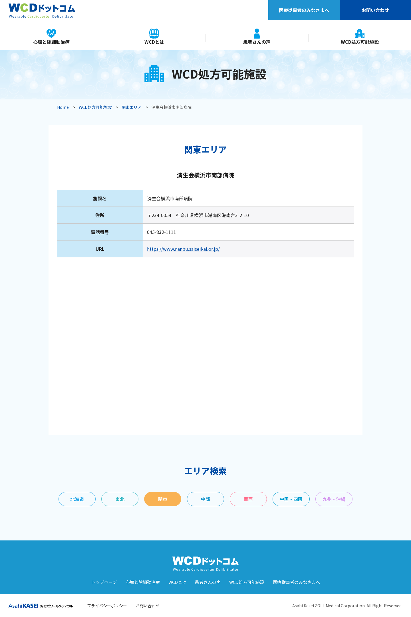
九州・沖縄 (334, 499)
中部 (205, 499)
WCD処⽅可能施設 (246, 582)
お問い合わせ (375, 10)
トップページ (104, 582)
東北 (119, 499)
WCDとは (177, 582)
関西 (248, 499)
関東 (162, 499)
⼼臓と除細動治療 (143, 582)
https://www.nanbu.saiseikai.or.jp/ (183, 248)
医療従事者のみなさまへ (304, 10)
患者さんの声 (208, 582)
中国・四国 (291, 499)
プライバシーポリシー (107, 606)
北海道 (77, 499)
